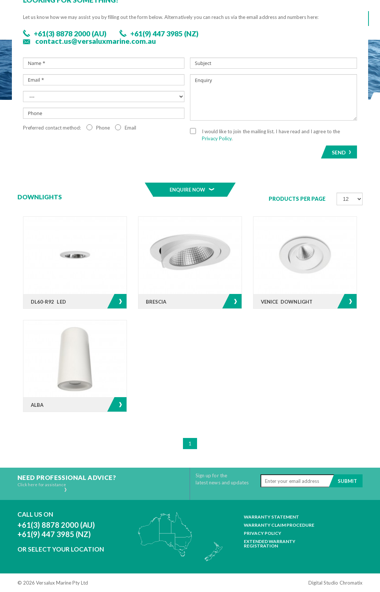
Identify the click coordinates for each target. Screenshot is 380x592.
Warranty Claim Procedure (279, 525)
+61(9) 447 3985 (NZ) (54, 534)
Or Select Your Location (60, 549)
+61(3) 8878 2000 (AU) (56, 525)
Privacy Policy (262, 533)
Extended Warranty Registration (269, 543)
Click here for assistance (42, 487)
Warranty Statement (271, 517)
